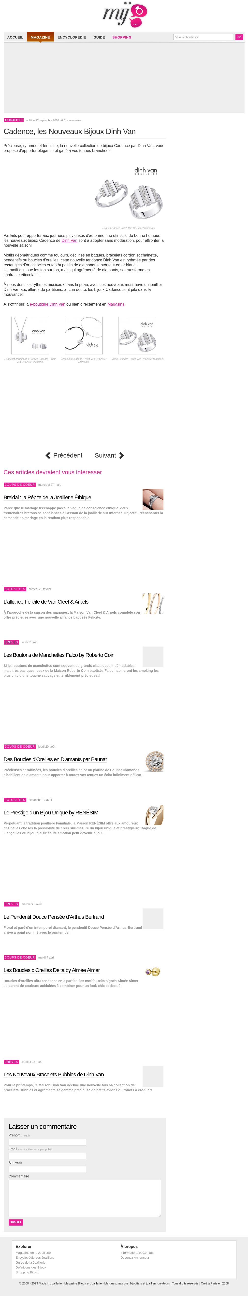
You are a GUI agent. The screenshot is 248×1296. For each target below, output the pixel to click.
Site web (15, 1163)
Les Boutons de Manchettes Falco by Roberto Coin (59, 655)
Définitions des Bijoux (31, 1267)
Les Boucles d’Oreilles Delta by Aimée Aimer (52, 970)
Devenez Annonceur (134, 1257)
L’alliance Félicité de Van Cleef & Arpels (46, 602)
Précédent (68, 455)
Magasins (115, 304)
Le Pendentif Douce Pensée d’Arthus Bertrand (54, 917)
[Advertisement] (125, 79)
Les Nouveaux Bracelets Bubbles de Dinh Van (54, 1074)
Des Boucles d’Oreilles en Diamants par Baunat (55, 759)
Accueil (15, 37)
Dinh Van (69, 240)
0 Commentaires (71, 120)
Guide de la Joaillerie (30, 1262)
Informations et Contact (136, 1253)
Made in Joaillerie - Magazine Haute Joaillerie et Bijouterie (124, 14)
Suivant (105, 455)
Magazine (40, 37)
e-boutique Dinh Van (47, 304)
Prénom (19, 1135)
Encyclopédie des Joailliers (35, 1257)
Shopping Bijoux (27, 1272)
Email (31, 1149)
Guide (99, 37)
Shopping (121, 37)
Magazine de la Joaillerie (33, 1253)
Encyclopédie (72, 37)
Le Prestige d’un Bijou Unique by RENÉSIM (51, 813)
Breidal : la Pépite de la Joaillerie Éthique (47, 497)
